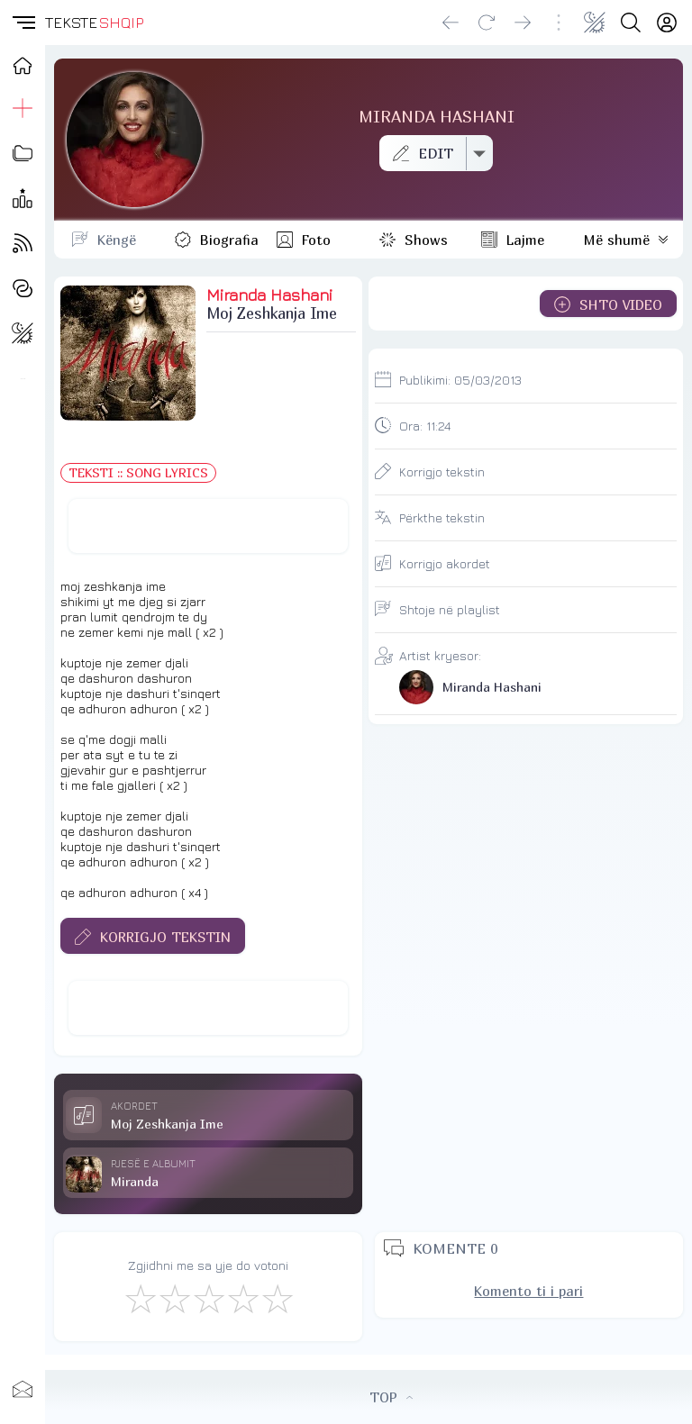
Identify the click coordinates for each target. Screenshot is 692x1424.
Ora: (425, 425)
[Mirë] (208, 1298)
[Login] (667, 23)
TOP (391, 1397)
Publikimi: (460, 379)
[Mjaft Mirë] (242, 1298)
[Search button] (631, 23)
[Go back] (450, 23)
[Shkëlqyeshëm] (277, 1298)
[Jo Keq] (174, 1298)
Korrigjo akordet (444, 563)
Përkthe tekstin (442, 517)
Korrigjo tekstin (442, 471)
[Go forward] (523, 23)
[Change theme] (595, 23)
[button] (22, 22)
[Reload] (487, 23)
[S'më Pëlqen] (140, 1298)
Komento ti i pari (528, 1291)
